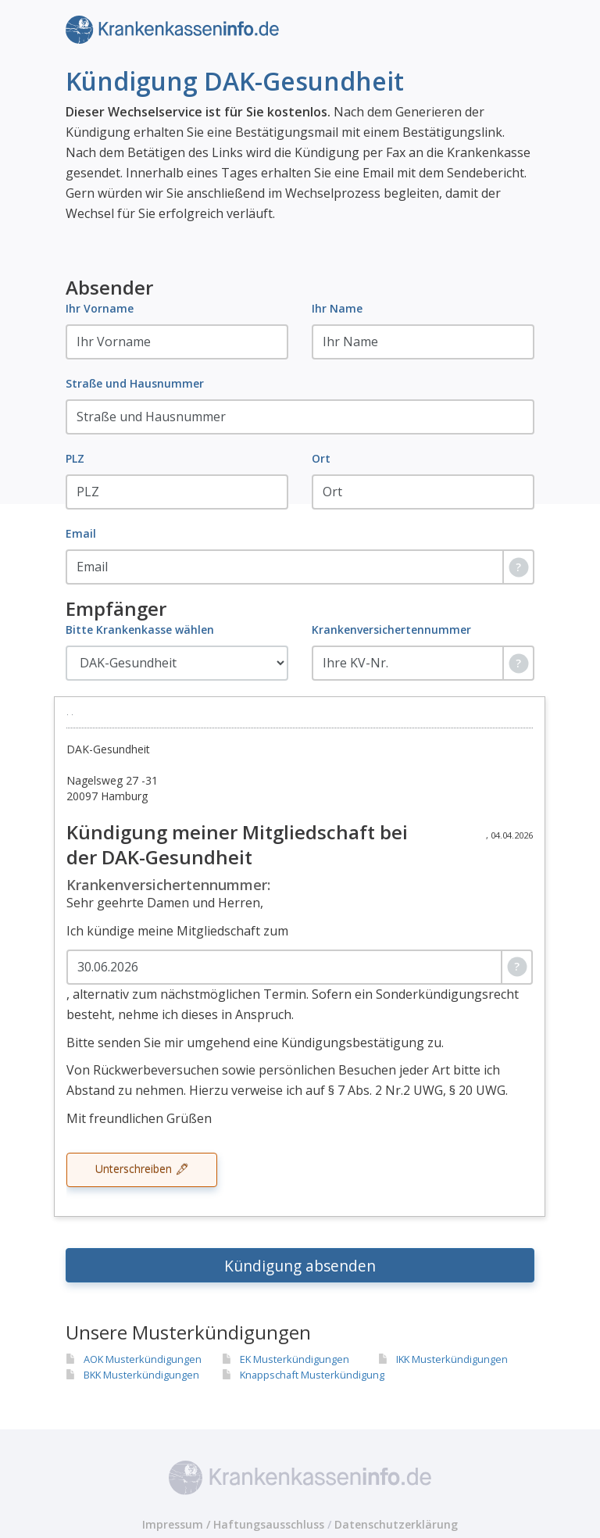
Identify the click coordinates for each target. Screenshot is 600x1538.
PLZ (75, 458)
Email (81, 533)
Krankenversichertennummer (391, 629)
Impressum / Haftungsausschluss (233, 1524)
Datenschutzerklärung (396, 1524)
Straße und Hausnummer (135, 383)
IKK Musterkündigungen (452, 1359)
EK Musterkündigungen (294, 1359)
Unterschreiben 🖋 (142, 1168)
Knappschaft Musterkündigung (312, 1375)
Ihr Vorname (100, 308)
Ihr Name (337, 308)
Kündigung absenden (300, 1265)
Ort (321, 458)
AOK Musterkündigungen (143, 1359)
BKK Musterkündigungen (141, 1375)
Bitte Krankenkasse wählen (140, 629)
